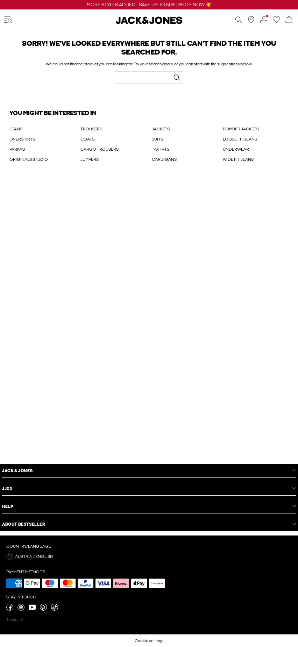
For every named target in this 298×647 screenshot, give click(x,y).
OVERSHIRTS (22, 139)
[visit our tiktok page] (54, 609)
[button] (149, 556)
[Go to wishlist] (276, 21)
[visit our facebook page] (9, 609)
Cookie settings (149, 640)
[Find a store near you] (251, 21)
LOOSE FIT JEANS (240, 139)
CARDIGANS (164, 159)
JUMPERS (89, 159)
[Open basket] (288, 20)
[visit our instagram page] (20, 609)
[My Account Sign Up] (149, 320)
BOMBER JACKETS (241, 129)
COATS (87, 139)
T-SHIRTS (160, 149)
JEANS (15, 129)
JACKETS (161, 129)
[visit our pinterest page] (43, 609)
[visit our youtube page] (32, 609)
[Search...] (177, 78)
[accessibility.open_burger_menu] (8, 20)
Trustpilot (14, 619)
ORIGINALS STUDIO (28, 159)
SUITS (157, 139)
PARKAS (17, 149)
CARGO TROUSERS (99, 149)
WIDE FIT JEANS (238, 159)
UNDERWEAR (236, 149)
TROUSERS (91, 129)
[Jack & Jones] (149, 22)
